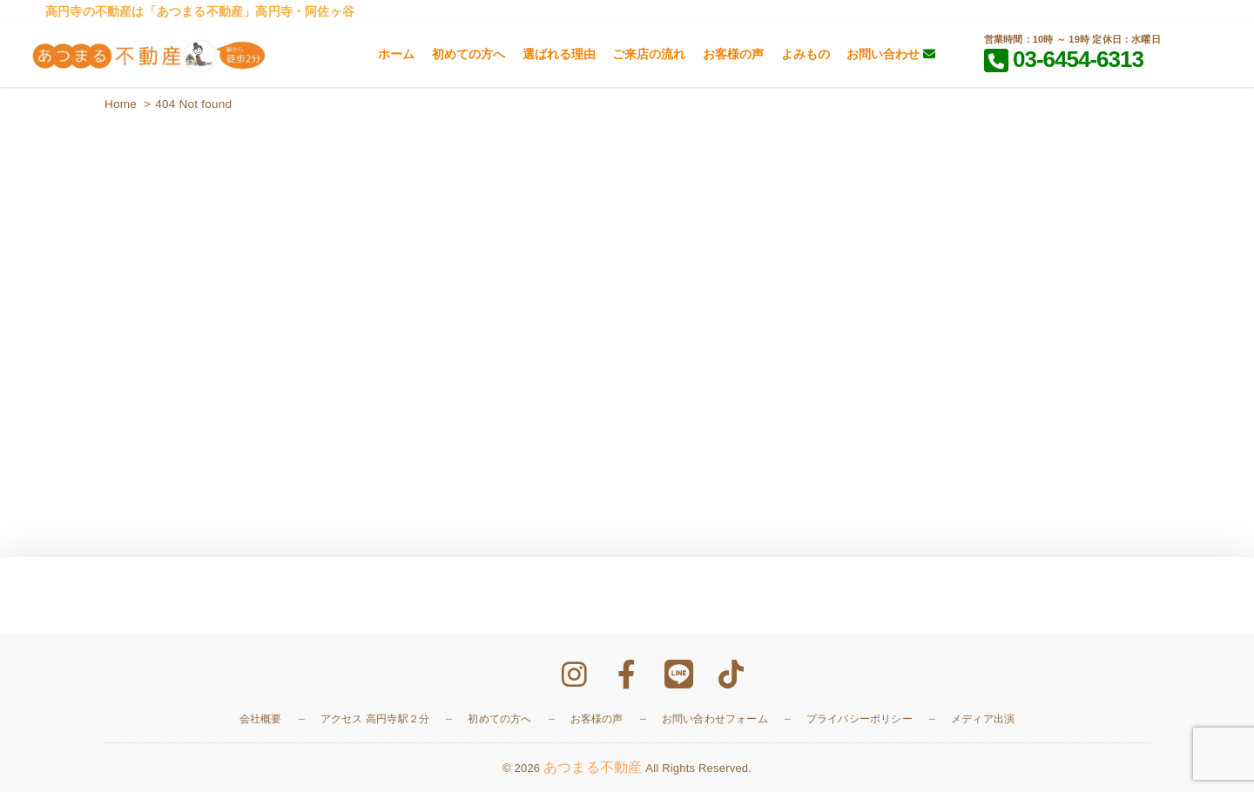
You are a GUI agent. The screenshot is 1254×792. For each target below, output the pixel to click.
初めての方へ (468, 54)
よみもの (805, 54)
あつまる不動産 (592, 767)
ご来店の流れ (648, 54)
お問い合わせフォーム (715, 719)
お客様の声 (733, 54)
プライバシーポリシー (859, 719)
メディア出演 (983, 719)
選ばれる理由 (559, 54)
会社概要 (260, 719)
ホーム (396, 54)
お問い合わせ (890, 54)
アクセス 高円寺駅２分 (375, 719)
